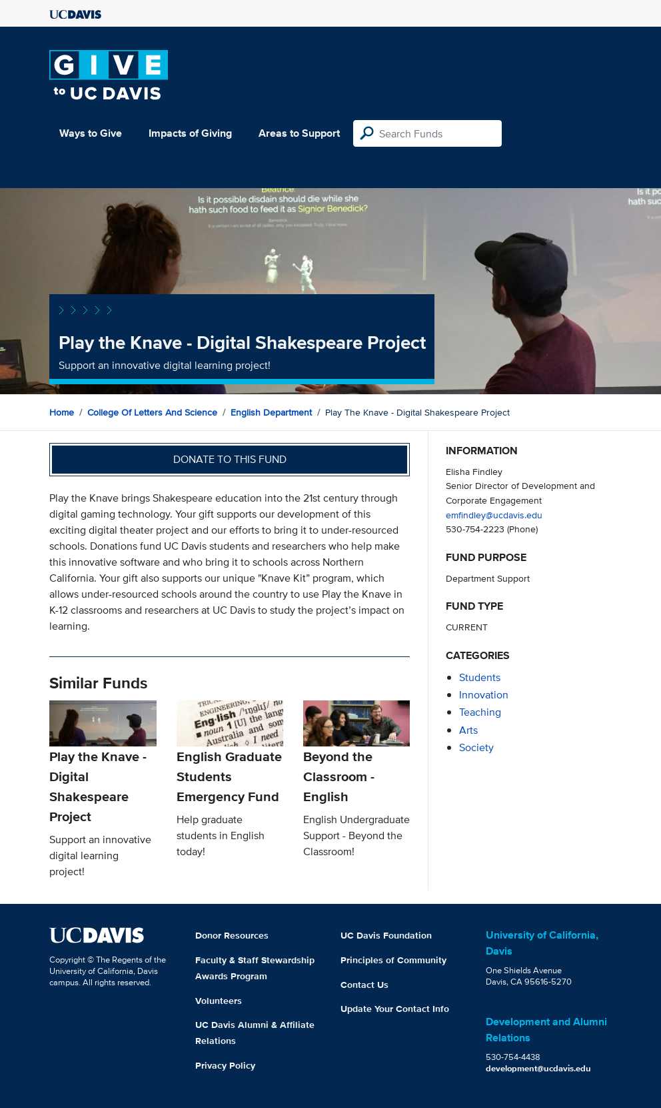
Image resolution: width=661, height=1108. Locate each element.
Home (61, 412)
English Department (271, 412)
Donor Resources (232, 935)
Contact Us (364, 984)
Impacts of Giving (190, 133)
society (476, 747)
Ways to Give (90, 133)
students (479, 677)
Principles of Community (393, 960)
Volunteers (218, 1000)
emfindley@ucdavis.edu (494, 515)
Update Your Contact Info (394, 1008)
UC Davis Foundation (386, 935)
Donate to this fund (230, 459)
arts (468, 730)
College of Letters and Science (152, 412)
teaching (480, 712)
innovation (483, 694)
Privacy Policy (225, 1065)
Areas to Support (299, 133)
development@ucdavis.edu (538, 1068)
